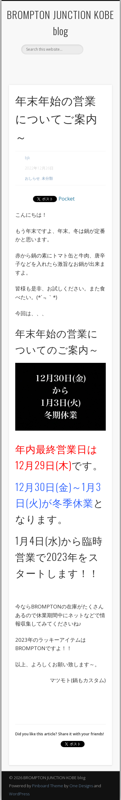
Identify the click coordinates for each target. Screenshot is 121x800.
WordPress (19, 794)
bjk (27, 157)
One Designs (81, 785)
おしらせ (32, 178)
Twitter (66, 65)
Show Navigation (97, 56)
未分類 (47, 178)
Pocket (66, 198)
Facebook (53, 65)
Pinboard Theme (47, 785)
